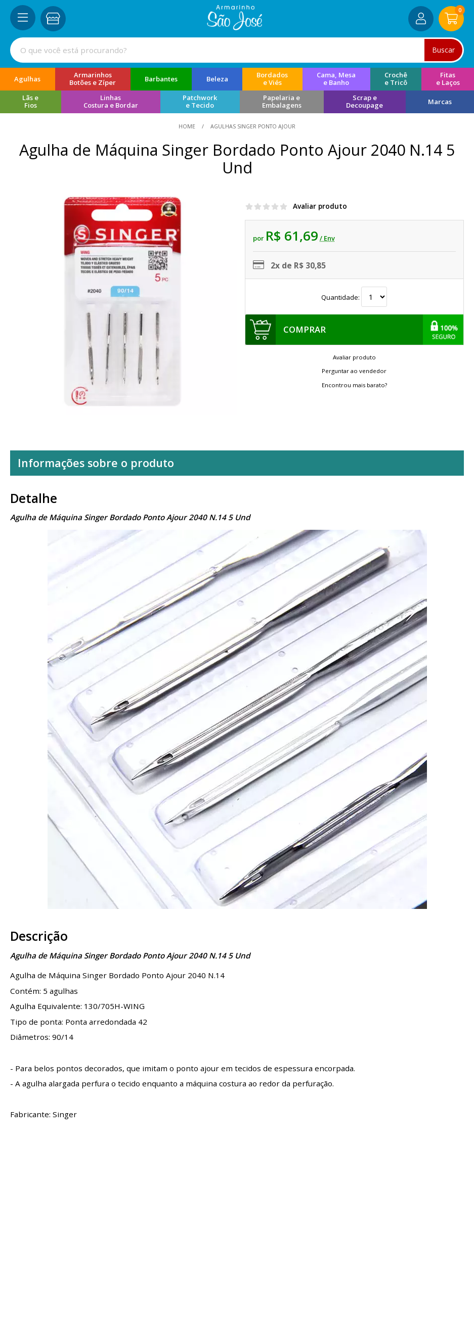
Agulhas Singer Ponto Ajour (252, 126)
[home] (234, 27)
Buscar (443, 50)
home (188, 126)
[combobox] (237, 50)
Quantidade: (354, 296)
